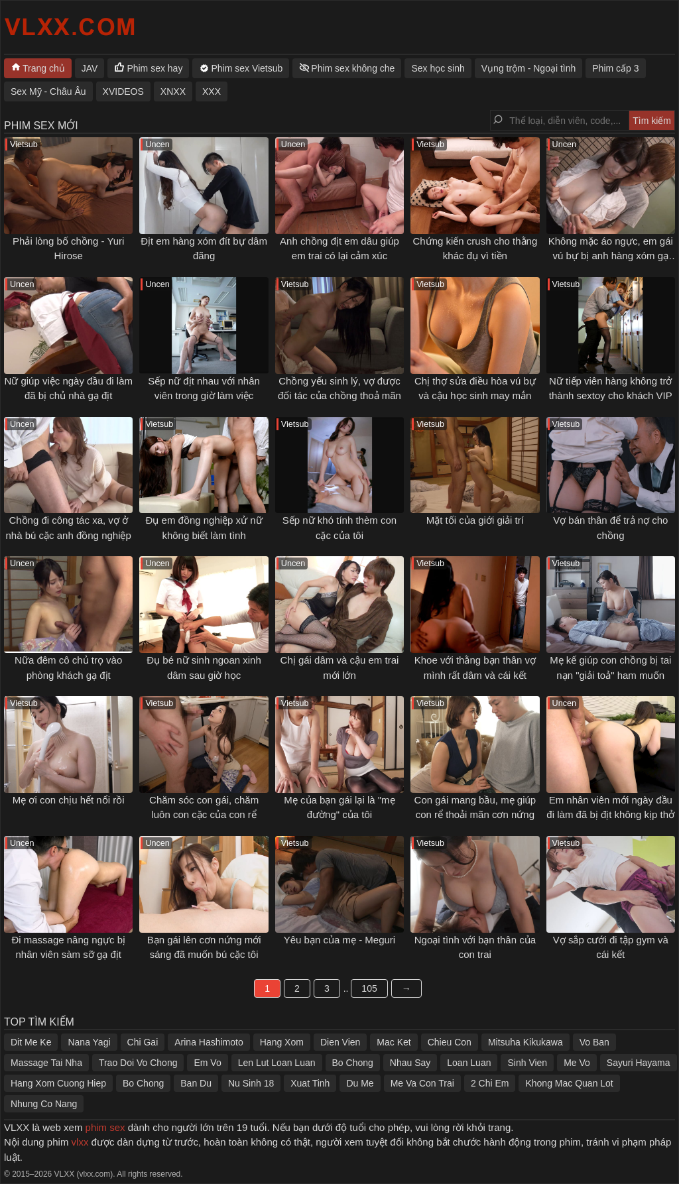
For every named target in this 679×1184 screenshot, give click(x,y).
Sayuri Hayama (638, 1062)
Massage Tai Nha (46, 1062)
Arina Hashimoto (208, 1042)
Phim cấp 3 (615, 68)
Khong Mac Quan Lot (569, 1083)
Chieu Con (449, 1042)
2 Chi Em (490, 1083)
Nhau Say (410, 1062)
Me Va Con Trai (422, 1083)
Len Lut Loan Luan (277, 1062)
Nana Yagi (89, 1042)
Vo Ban (594, 1042)
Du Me (359, 1083)
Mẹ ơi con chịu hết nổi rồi (69, 799)
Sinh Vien (527, 1062)
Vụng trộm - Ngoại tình (528, 68)
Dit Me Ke (31, 1042)
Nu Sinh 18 (251, 1083)
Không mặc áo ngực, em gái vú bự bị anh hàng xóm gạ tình (610, 255)
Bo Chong (352, 1062)
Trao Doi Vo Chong (138, 1062)
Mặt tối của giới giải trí (475, 520)
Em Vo (207, 1062)
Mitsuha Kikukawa (525, 1042)
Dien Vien (340, 1042)
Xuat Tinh (310, 1083)
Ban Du (196, 1083)
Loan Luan (469, 1062)
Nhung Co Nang (44, 1103)
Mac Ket (393, 1042)
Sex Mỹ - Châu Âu (48, 91)
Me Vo (577, 1062)
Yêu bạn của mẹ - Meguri (339, 939)
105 (369, 988)
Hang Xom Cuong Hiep (58, 1083)
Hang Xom (282, 1042)
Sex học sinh (437, 68)
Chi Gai (142, 1042)
